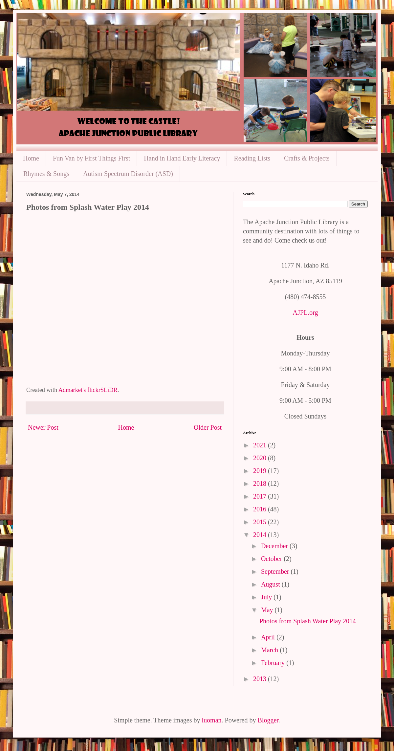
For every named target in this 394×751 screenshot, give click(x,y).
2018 (260, 483)
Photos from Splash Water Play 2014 (307, 621)
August (271, 584)
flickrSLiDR (102, 390)
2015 (260, 522)
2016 (260, 509)
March (270, 650)
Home (31, 158)
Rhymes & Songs (46, 173)
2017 (260, 496)
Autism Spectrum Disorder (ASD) (128, 173)
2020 (260, 457)
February (273, 662)
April (268, 637)
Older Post (208, 427)
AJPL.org (305, 312)
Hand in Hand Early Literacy (182, 158)
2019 (260, 470)
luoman (212, 720)
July (267, 597)
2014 (260, 534)
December (275, 545)
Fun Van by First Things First (91, 158)
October (272, 558)
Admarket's (72, 390)
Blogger (268, 720)
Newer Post (43, 427)
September (276, 571)
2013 (260, 678)
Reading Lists (252, 158)
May (268, 609)
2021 (260, 445)
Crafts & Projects (307, 158)
